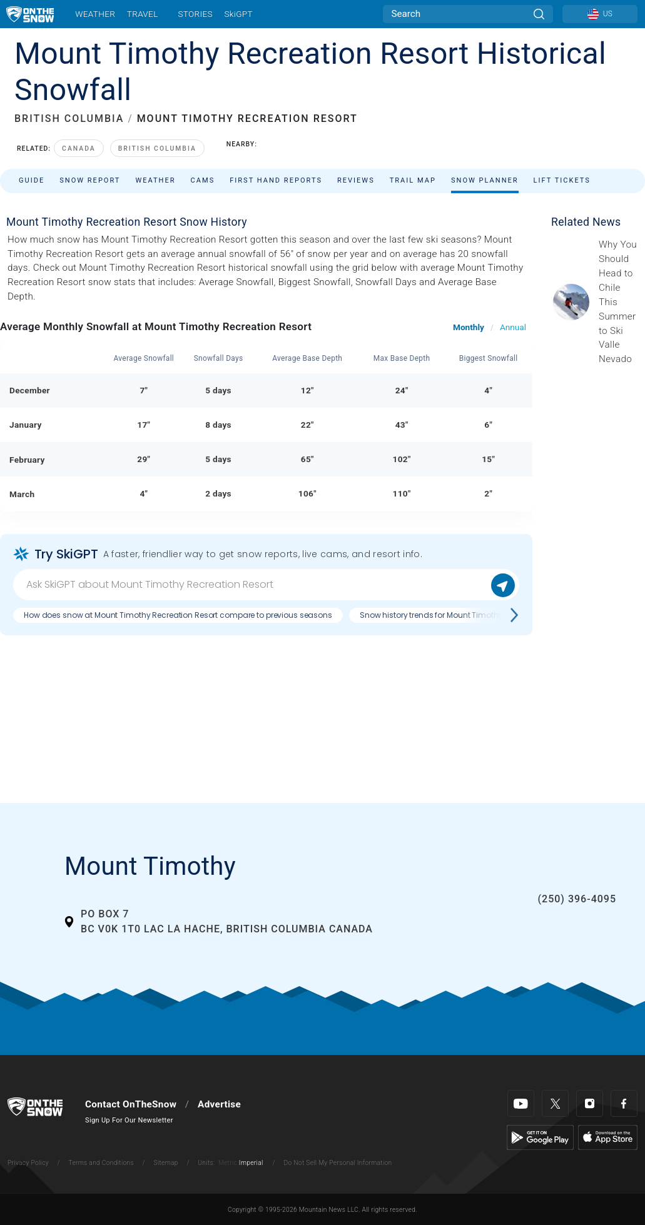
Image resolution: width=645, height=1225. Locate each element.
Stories (195, 14)
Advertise (219, 1104)
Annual (513, 327)
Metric (227, 1162)
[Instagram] (589, 1103)
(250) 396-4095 (577, 899)
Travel (142, 14)
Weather (95, 14)
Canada (79, 148)
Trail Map (413, 180)
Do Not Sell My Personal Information (337, 1162)
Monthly (468, 327)
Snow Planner (485, 180)
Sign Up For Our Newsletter (129, 1120)
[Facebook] (624, 1103)
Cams (203, 180)
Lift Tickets (562, 180)
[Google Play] (540, 1136)
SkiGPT (238, 14)
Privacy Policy (28, 1162)
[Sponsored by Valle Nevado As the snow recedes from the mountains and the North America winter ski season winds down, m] (618, 302)
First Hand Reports (276, 180)
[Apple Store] (607, 1136)
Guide (31, 180)
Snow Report (89, 180)
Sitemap (166, 1162)
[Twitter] (555, 1103)
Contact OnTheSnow (130, 1104)
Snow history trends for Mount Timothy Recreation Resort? (467, 615)
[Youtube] (520, 1103)
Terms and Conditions (100, 1162)
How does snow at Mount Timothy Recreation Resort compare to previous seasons (178, 615)
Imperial (251, 1162)
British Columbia (157, 148)
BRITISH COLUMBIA (69, 118)
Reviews (356, 180)
